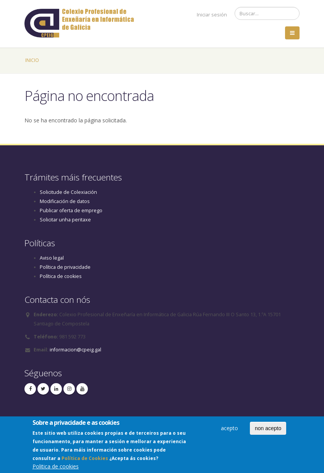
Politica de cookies (55, 468)
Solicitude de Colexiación (68, 192)
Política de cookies (61, 276)
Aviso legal (52, 258)
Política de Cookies (85, 460)
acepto (229, 430)
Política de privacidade (65, 267)
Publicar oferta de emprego (71, 210)
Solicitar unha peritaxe (65, 219)
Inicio (32, 60)
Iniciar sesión (212, 14)
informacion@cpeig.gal (75, 349)
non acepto (268, 430)
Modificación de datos (65, 201)
